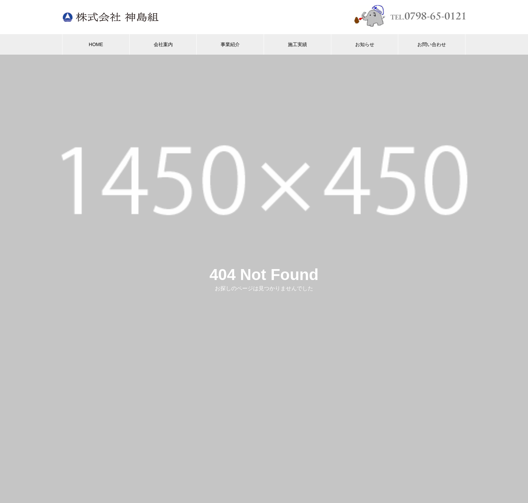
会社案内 (163, 44)
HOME (96, 44)
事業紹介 (230, 44)
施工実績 (297, 44)
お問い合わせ (431, 44)
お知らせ (364, 44)
